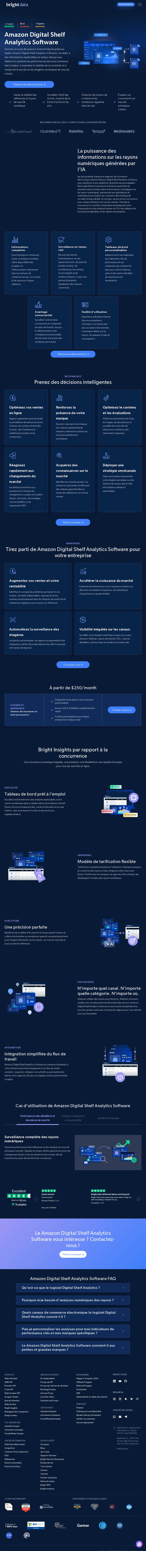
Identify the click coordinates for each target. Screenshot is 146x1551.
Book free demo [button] (126, 4)
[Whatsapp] (114, 1418)
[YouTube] (120, 1382)
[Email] (120, 1418)
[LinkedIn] (114, 1382)
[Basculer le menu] (140, 5)
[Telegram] (126, 1418)
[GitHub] (126, 1382)
